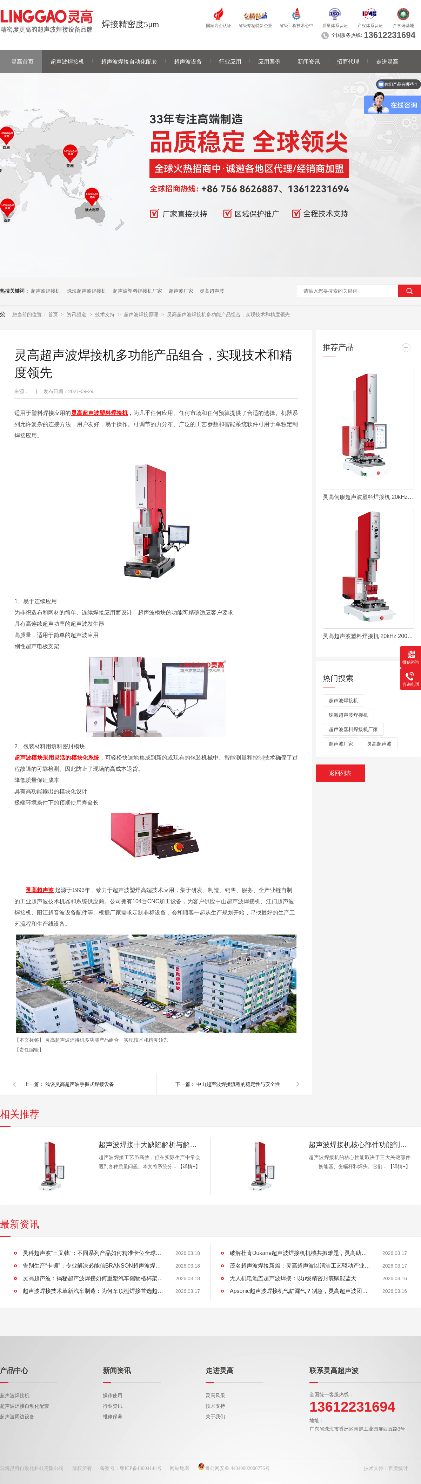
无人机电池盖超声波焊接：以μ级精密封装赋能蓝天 (293, 1278)
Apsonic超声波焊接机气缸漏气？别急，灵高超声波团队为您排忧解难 (300, 1291)
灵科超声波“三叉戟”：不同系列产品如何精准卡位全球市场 (93, 1253)
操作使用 (112, 1395)
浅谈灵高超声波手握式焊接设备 (79, 1084)
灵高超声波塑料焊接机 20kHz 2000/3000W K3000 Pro (368, 636)
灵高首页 (22, 62)
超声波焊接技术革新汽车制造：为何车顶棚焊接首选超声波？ (93, 1291)
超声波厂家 (181, 291)
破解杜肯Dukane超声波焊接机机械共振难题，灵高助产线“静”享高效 (300, 1253)
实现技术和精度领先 (146, 1040)
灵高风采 (215, 1395)
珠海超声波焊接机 (86, 291)
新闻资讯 (309, 62)
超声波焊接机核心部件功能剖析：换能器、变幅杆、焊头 (359, 1144)
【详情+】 (189, 1166)
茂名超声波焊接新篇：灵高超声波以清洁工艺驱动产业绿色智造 (300, 1266)
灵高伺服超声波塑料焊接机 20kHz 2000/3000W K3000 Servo (368, 497)
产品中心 (14, 1370)
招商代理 (348, 62)
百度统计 (398, 1468)
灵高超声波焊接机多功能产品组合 (82, 1040)
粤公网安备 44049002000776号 (234, 1468)
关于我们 (215, 1416)
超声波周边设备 (17, 1416)
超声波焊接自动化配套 (129, 62)
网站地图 (179, 1468)
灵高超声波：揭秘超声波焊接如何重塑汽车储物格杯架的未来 (93, 1278)
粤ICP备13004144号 (141, 1468)
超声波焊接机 (67, 62)
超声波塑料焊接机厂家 (137, 291)
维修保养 (112, 1416)
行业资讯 (112, 1406)
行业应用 (230, 62)
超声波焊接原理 (142, 314)
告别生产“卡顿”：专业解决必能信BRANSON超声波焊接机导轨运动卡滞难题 (93, 1266)
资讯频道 (77, 314)
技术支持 (105, 314)
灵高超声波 (212, 291)
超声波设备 (188, 62)
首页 (53, 314)
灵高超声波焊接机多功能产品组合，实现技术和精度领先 (228, 314)
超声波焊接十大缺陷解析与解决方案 (149, 1144)
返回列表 (340, 773)
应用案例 (269, 62)
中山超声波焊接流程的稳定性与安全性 (238, 1084)
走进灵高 (387, 62)
